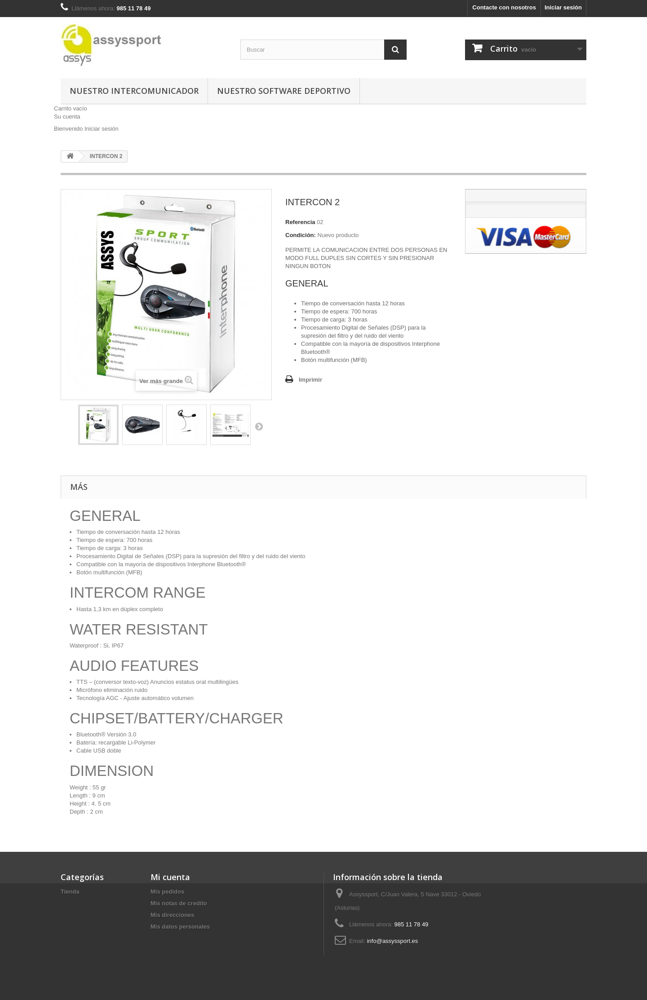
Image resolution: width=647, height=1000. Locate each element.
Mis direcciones (173, 915)
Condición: (300, 235)
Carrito (70, 108)
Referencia (300, 222)
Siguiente (258, 426)
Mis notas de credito (179, 903)
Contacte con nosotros (504, 7)
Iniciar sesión (563, 7)
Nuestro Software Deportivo (283, 90)
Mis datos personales (180, 926)
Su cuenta (67, 116)
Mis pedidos (167, 891)
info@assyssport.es (392, 941)
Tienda (70, 891)
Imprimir (310, 379)
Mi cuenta (170, 877)
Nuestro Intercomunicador (134, 90)
